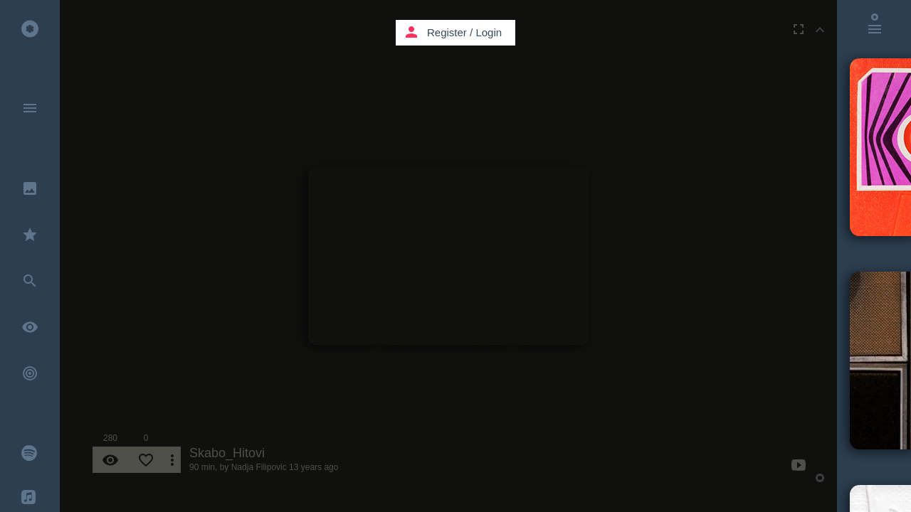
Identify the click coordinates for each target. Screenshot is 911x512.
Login (488, 32)
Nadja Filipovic (259, 467)
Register (447, 32)
